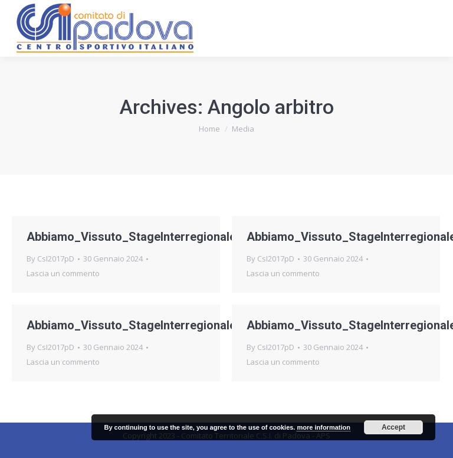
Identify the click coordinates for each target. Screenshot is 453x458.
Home (209, 128)
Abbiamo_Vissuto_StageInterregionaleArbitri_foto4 (166, 237)
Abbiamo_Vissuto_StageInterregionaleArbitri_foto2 (166, 325)
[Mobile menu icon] (434, 28)
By (50, 258)
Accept (393, 427)
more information (323, 427)
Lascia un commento (63, 273)
